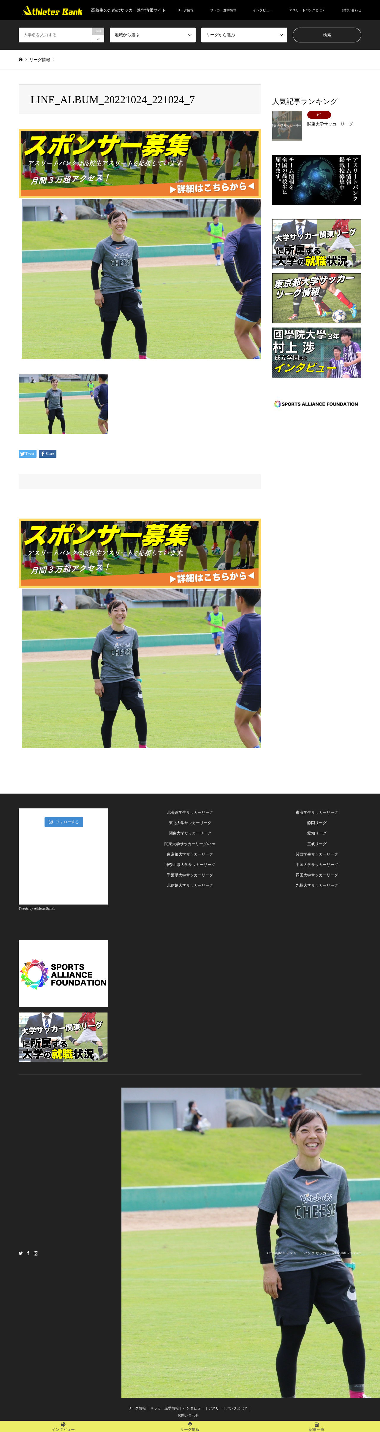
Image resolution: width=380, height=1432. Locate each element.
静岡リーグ (317, 823)
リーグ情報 (185, 10)
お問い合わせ (351, 10)
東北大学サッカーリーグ (190, 823)
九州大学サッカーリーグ (317, 885)
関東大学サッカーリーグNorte (190, 844)
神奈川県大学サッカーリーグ (190, 864)
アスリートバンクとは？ (307, 10)
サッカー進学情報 (223, 10)
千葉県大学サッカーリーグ (190, 875)
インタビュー (263, 10)
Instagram (36, 1253)
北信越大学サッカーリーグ (190, 885)
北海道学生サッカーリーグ (190, 812)
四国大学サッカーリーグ (317, 875)
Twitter (21, 1253)
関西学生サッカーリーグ (317, 854)
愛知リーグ (317, 833)
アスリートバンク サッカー (308, 1253)
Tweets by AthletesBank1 (37, 908)
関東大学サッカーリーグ (190, 833)
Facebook (28, 1253)
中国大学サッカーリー (315, 864)
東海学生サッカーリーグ (317, 812)
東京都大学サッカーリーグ (190, 854)
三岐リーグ (317, 844)
